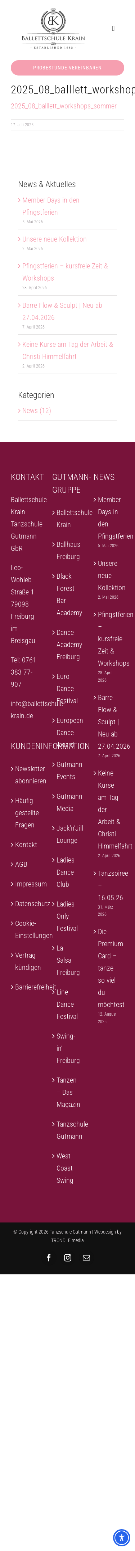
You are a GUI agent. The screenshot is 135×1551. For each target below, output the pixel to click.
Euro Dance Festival (67, 688)
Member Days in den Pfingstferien (109, 517)
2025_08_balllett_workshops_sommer (64, 106)
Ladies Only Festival (67, 916)
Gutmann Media (68, 802)
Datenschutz (26, 903)
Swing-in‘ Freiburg (68, 1048)
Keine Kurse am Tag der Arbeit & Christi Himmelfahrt (109, 809)
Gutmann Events (68, 770)
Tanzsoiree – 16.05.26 (109, 885)
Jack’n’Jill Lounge (68, 834)
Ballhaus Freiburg (68, 550)
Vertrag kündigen (26, 961)
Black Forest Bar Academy (68, 594)
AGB (21, 864)
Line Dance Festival (67, 1004)
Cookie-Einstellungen (26, 929)
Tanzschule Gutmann (68, 1130)
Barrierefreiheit (26, 987)
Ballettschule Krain (68, 518)
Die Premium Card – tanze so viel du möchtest (109, 968)
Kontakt (26, 844)
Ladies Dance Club (66, 872)
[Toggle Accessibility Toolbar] (122, 1538)
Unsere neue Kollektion (54, 239)
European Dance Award (68, 732)
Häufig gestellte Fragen (26, 812)
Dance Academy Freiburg (68, 644)
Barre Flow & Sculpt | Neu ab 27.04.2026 (109, 721)
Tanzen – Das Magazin (68, 1092)
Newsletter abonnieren (26, 774)
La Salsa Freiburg (68, 960)
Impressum (26, 884)
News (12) (36, 410)
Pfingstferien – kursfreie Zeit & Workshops (109, 638)
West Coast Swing (65, 1168)
